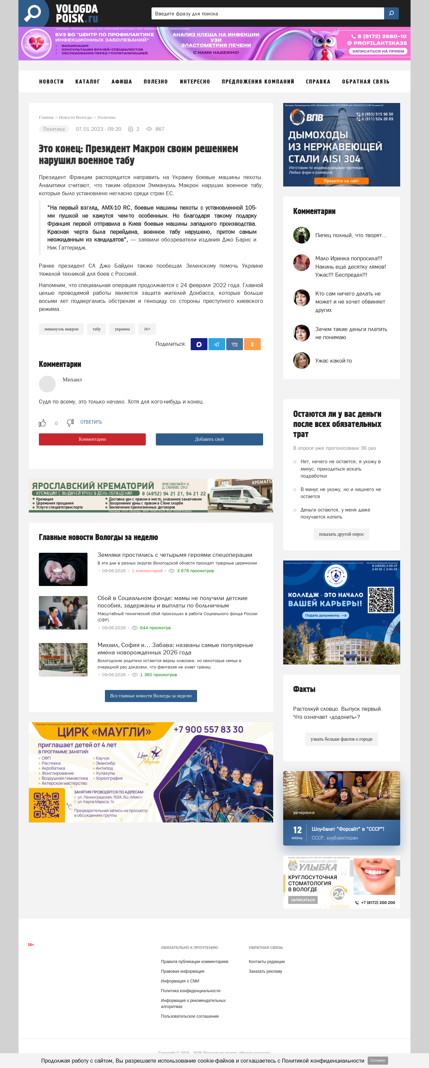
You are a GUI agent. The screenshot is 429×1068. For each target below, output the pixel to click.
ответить (91, 422)
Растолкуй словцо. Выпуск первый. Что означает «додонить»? (337, 712)
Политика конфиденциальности (190, 991)
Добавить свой (209, 439)
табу (97, 328)
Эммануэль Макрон (61, 328)
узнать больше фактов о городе (341, 739)
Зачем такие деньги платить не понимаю (351, 333)
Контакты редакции (267, 961)
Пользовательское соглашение (190, 1016)
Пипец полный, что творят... (351, 235)
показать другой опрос (341, 534)
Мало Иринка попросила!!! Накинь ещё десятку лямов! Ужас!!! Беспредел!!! (350, 266)
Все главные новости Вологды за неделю (151, 695)
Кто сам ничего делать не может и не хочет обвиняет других (350, 301)
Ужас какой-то (333, 360)
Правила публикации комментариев (194, 961)
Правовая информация (182, 971)
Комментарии (92, 439)
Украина (122, 328)
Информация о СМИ (180, 981)
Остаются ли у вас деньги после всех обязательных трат (337, 424)
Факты (304, 689)
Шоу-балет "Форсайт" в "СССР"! (348, 829)
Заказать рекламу (265, 971)
